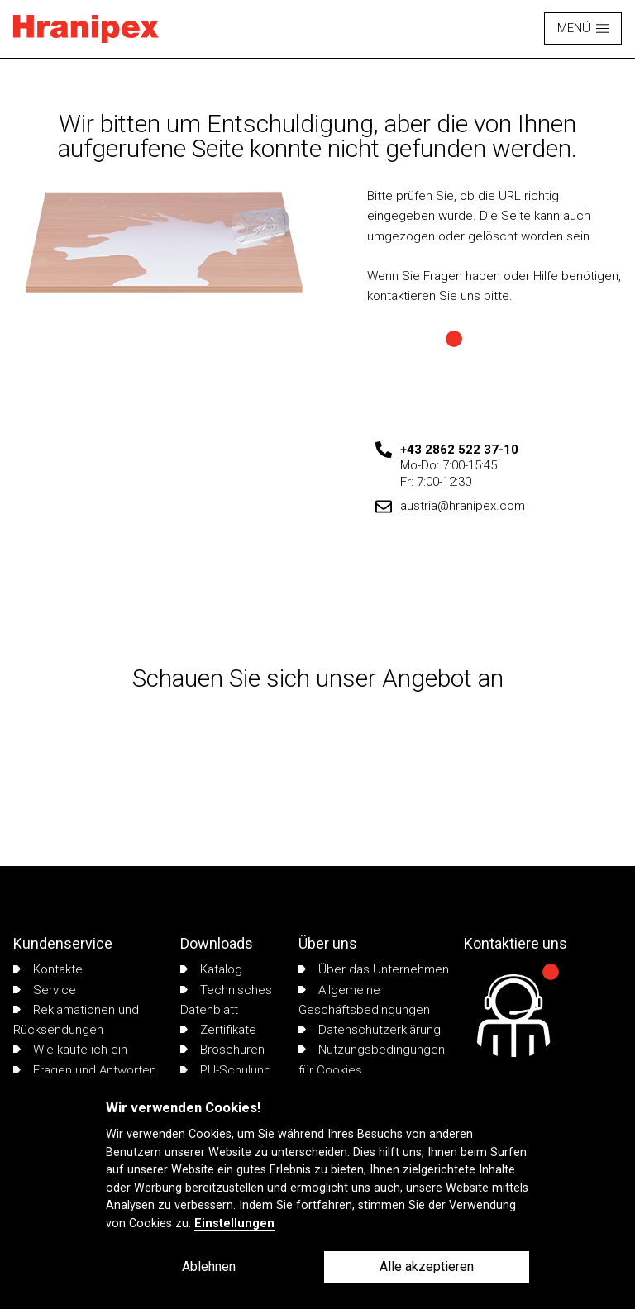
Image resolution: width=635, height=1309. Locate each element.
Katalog (211, 969)
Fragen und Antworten (84, 1070)
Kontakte (48, 969)
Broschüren (222, 1049)
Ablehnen (209, 1266)
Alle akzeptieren (427, 1266)
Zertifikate (218, 1029)
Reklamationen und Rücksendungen (76, 1019)
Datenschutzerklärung (369, 1029)
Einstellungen (234, 1223)
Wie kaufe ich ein (70, 1049)
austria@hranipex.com (462, 505)
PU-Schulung (225, 1070)
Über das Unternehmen (373, 969)
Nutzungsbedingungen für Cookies (371, 1059)
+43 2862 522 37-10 (459, 449)
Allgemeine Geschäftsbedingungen (364, 1000)
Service (44, 990)
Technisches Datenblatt (226, 1000)
